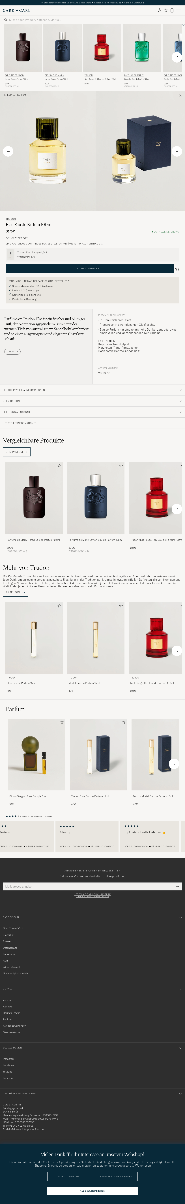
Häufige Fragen (11, 1012)
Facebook (8, 1065)
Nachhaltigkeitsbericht (16, 973)
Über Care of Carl (13, 928)
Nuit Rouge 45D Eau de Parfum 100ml (100, 79)
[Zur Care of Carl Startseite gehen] (16, 10)
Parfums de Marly (14, 75)
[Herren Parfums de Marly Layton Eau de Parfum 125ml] (62, 48)
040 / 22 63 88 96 (22, 1125)
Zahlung (7, 1019)
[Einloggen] (159, 10)
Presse (6, 941)
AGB (5, 960)
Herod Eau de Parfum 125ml (16, 79)
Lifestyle (9, 95)
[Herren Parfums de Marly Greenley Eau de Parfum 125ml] (142, 48)
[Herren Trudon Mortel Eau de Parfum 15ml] (95, 638)
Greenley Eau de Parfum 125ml (136, 79)
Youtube (7, 1071)
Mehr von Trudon (26, 567)
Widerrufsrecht (11, 967)
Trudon (89, 75)
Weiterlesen (143, 1165)
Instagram (8, 1058)
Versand (7, 1000)
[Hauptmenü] (178, 10)
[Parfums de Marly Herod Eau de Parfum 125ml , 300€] (23, 56)
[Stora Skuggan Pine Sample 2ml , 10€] (37, 762)
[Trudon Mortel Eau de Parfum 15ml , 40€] (96, 649)
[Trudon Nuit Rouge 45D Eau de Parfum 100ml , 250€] (102, 56)
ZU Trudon (15, 592)
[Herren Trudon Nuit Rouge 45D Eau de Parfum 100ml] (102, 48)
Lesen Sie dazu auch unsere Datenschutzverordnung (92, 895)
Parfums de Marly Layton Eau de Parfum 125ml (95, 539)
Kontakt (7, 1006)
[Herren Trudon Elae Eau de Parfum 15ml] (34, 638)
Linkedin (8, 1078)
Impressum (9, 954)
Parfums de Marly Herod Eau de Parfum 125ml (33, 539)
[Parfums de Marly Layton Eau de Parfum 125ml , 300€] (62, 56)
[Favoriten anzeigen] (166, 10)
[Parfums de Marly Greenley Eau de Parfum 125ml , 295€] (142, 56)
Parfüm (21, 95)
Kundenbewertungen (14, 1025)
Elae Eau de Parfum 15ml (21, 683)
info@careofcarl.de (33, 1129)
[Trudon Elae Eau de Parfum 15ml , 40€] (34, 649)
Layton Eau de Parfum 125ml (56, 79)
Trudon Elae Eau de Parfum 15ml (90, 796)
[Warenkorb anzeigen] (172, 10)
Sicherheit (8, 935)
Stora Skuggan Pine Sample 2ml (27, 796)
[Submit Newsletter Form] (177, 886)
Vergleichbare (33, 440)
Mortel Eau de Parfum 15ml (84, 683)
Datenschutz (10, 947)
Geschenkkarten (12, 1032)
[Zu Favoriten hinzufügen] (59, 466)
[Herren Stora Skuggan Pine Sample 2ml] (36, 754)
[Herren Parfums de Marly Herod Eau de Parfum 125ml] (23, 48)
